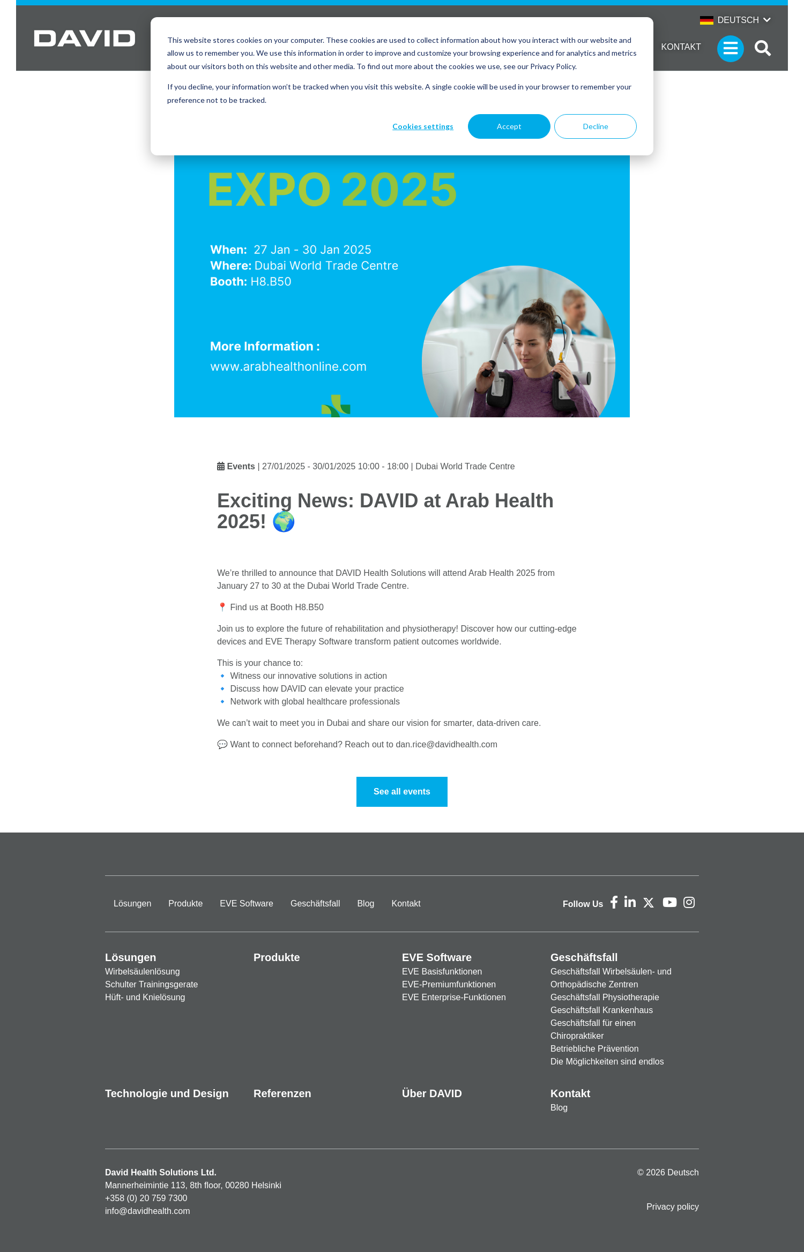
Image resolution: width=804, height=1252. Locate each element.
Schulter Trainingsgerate (151, 984)
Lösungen (132, 903)
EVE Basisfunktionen (442, 971)
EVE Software (246, 903)
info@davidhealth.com (147, 1211)
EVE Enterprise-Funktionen (454, 997)
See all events (402, 791)
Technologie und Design (167, 1093)
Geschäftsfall (315, 903)
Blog (365, 903)
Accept (509, 126)
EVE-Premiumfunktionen (449, 984)
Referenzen (282, 1093)
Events (241, 466)
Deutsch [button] (729, 20)
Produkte (185, 903)
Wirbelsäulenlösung (142, 971)
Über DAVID (432, 1093)
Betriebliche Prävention (594, 1048)
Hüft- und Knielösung (145, 997)
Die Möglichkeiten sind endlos (607, 1061)
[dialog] (402, 86)
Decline (595, 126)
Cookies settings (422, 126)
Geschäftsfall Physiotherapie (604, 997)
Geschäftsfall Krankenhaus (601, 1010)
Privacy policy (672, 1206)
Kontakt (681, 46)
